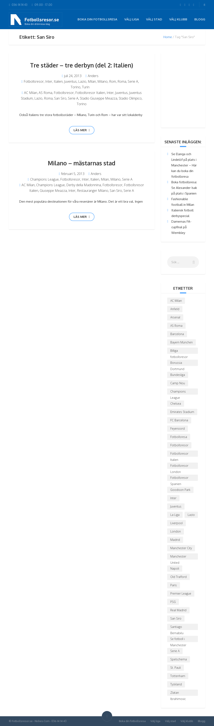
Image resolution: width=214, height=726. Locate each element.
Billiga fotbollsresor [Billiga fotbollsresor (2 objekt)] (179, 351)
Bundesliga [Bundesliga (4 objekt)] (177, 375)
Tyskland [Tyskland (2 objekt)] (176, 684)
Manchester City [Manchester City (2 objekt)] (181, 548)
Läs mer (82, 130)
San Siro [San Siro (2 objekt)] (175, 618)
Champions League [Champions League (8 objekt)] (178, 392)
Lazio (82, 81)
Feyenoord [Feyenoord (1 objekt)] (177, 428)
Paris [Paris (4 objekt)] (173, 585)
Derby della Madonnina (83, 185)
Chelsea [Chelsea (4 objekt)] (175, 403)
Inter (48, 81)
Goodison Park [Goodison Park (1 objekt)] (180, 490)
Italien (58, 81)
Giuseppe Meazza (53, 190)
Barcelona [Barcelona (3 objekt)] (177, 334)
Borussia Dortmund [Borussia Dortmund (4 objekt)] (177, 363)
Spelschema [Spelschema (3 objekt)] (178, 659)
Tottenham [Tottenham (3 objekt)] (177, 676)
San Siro (60, 98)
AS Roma (45, 92)
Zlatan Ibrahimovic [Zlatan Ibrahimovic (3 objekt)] (178, 693)
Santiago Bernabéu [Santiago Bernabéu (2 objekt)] (176, 627)
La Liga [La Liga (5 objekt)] (175, 515)
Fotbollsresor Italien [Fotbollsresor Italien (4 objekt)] (179, 454)
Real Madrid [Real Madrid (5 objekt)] (178, 610)
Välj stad (154, 19)
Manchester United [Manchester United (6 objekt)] (178, 557)
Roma (121, 81)
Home (167, 37)
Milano (102, 81)
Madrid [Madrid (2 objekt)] (175, 540)
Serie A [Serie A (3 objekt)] (175, 651)
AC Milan (30, 92)
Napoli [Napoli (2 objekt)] (174, 568)
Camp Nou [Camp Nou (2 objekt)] (177, 383)
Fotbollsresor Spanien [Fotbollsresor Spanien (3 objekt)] (179, 478)
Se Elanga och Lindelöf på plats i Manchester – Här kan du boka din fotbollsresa (184, 165)
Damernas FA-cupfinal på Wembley (181, 227)
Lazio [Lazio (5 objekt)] (191, 515)
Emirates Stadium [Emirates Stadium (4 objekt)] (182, 412)
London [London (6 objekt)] (175, 531)
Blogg (199, 19)
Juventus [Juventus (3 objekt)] (175, 506)
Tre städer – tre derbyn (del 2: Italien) (81, 65)
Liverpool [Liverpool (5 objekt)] (176, 523)
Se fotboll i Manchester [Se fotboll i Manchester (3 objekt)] (178, 639)
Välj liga (131, 19)
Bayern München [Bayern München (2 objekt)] (181, 342)
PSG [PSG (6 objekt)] (173, 602)
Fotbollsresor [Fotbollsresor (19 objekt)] (179, 445)
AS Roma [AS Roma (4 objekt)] (176, 326)
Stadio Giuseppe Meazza (98, 98)
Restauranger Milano (92, 190)
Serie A (133, 81)
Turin (85, 87)
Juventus (70, 81)
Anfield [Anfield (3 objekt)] (174, 309)
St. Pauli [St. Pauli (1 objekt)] (175, 668)
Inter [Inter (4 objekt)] (173, 498)
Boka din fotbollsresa (97, 19)
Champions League (44, 179)
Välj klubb (178, 19)
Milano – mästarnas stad (81, 163)
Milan (92, 81)
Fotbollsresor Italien (90, 92)
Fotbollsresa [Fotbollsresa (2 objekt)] (178, 437)
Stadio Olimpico (130, 98)
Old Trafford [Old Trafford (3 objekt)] (178, 577)
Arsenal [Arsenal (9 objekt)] (175, 317)
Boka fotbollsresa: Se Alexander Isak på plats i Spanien (184, 187)
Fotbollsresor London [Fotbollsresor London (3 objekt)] (179, 466)
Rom (112, 81)
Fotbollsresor (34, 81)
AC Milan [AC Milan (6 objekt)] (176, 301)
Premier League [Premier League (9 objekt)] (180, 593)
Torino (75, 87)
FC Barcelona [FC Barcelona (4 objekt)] (179, 420)
